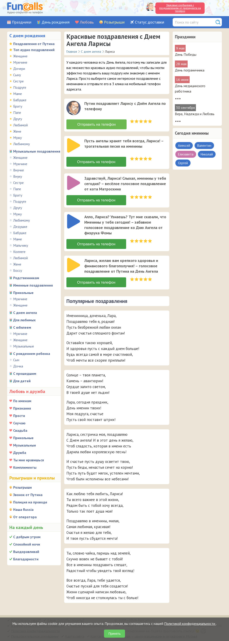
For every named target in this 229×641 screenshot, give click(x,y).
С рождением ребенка (31, 353)
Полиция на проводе (30, 502)
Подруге (19, 87)
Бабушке (19, 100)
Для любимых (24, 320)
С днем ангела (25, 312)
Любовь (87, 22)
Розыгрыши (114, 22)
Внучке (18, 170)
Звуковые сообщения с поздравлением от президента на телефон (180, 8)
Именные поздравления (33, 285)
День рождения (56, 22)
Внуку (17, 176)
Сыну (17, 75)
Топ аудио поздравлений (34, 49)
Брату (17, 106)
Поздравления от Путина (34, 43)
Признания (22, 408)
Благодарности (25, 559)
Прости (19, 415)
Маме (17, 93)
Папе (17, 112)
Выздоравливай (26, 551)
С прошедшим (24, 373)
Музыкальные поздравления (36, 151)
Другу (17, 119)
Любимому (21, 144)
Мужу (17, 137)
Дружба (19, 452)
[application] (74, 108)
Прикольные (23, 292)
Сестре (18, 81)
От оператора (25, 517)
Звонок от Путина (27, 494)
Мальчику (20, 245)
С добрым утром (26, 537)
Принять (114, 633)
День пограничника (189, 70)
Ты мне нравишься (28, 460)
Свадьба (20, 430)
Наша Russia (23, 509)
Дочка (18, 366)
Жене (17, 131)
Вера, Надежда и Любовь (194, 114)
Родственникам (26, 278)
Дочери (19, 68)
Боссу (17, 270)
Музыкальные (23, 346)
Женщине (20, 56)
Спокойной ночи (26, 544)
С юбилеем (22, 327)
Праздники (21, 22)
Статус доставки (149, 22)
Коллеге (19, 251)
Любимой (20, 125)
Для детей (22, 381)
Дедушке (20, 226)
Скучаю (19, 423)
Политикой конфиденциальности (190, 623)
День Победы (185, 54)
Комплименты (24, 467)
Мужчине (20, 62)
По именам (22, 401)
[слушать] (73, 108)
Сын (16, 360)
